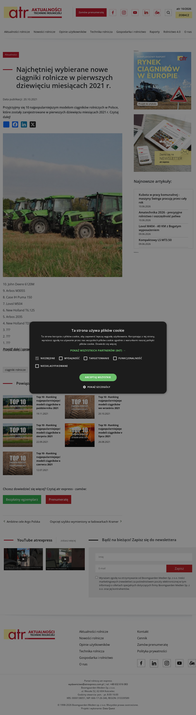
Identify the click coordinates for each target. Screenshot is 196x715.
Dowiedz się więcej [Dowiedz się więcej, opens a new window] (106, 344)
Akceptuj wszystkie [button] (98, 377)
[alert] (98, 357)
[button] (98, 350)
